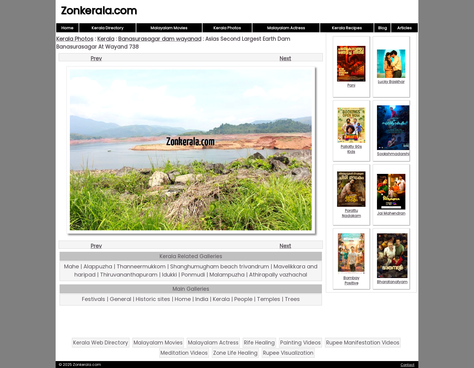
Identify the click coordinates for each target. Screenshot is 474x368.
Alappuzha (97, 266)
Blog (382, 28)
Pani (351, 83)
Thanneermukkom (141, 266)
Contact (407, 364)
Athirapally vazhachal (278, 274)
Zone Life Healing (235, 353)
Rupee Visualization (288, 353)
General (120, 299)
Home (67, 28)
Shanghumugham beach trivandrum (219, 266)
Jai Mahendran (391, 211)
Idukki (169, 274)
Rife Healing (259, 342)
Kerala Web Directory (100, 342)
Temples (268, 299)
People (243, 299)
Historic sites (153, 299)
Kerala (105, 39)
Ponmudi (193, 274)
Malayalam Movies (169, 28)
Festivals (93, 299)
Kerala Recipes (347, 28)
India (201, 299)
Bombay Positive (351, 278)
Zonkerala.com (99, 10)
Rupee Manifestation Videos (362, 342)
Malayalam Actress (286, 28)
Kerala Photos (227, 28)
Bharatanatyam (392, 279)
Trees (292, 299)
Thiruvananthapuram (128, 274)
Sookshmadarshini (395, 151)
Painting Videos (300, 342)
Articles (404, 28)
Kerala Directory (107, 28)
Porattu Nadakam (351, 210)
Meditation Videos (184, 353)
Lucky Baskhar (391, 79)
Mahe (71, 266)
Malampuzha (227, 274)
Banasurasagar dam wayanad (159, 39)
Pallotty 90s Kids (351, 146)
